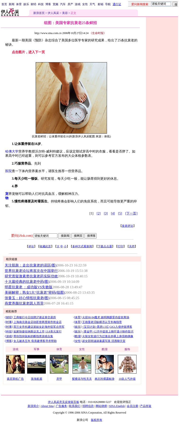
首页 (4, 4)
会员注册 (132, 406)
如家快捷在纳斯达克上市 (29, 331)
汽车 (63, 4)
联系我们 (74, 406)
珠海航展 (36, 378)
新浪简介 (33, 406)
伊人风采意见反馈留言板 (63, 402)
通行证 (117, 4)
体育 (19, 4)
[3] (106, 213)
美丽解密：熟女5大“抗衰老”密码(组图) (35, 292)
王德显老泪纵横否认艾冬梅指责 (102, 322)
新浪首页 (39, 13)
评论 (31, 246)
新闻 (11, 4)
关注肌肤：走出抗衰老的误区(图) (31, 265)
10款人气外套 (127, 378)
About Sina (47, 406)
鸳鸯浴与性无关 (82, 378)
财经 (33, 4)
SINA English (117, 406)
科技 (41, 4)
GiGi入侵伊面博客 (121, 326)
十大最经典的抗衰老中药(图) (27, 282)
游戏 (78, 4)
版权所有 (96, 420)
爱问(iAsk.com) (22, 235)
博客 (48, 4)
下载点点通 (105, 246)
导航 (108, 4)
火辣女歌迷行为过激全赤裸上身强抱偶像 (107, 336)
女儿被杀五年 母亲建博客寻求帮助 (35, 341)
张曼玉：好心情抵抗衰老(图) (27, 298)
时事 (9, 322)
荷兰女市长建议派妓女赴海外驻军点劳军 (38, 326)
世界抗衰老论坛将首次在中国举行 (31, 271)
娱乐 (26, 4)
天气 (92, 4)
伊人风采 (53, 13)
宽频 (55, 4)
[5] (120, 213)
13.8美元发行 (53, 331)
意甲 (59, 378)
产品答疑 (145, 406)
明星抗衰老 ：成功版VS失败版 (29, 287)
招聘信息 (88, 406)
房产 (70, 4)
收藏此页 (45, 246)
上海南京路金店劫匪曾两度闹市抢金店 (37, 322)
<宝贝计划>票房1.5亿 (95, 326)
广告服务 (61, 406)
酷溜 (78, 336)
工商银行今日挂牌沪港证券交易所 (34, 317)
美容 (65, 13)
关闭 (132, 246)
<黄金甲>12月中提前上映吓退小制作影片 (108, 331)
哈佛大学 (11, 151)
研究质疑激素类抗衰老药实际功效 (31, 276)
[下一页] (131, 213)
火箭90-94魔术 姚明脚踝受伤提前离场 (105, 317)
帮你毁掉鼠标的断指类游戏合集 (33, 336)
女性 (85, 4)
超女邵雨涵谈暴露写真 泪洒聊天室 (103, 341)
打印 (120, 246)
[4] (113, 213)
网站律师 (101, 406)
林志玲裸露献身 (105, 378)
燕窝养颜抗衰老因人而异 (24, 303)
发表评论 (127, 225)
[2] (98, 213)
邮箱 (100, 4)
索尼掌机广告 (15, 378)
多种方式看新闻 (82, 246)
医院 (8, 171)
